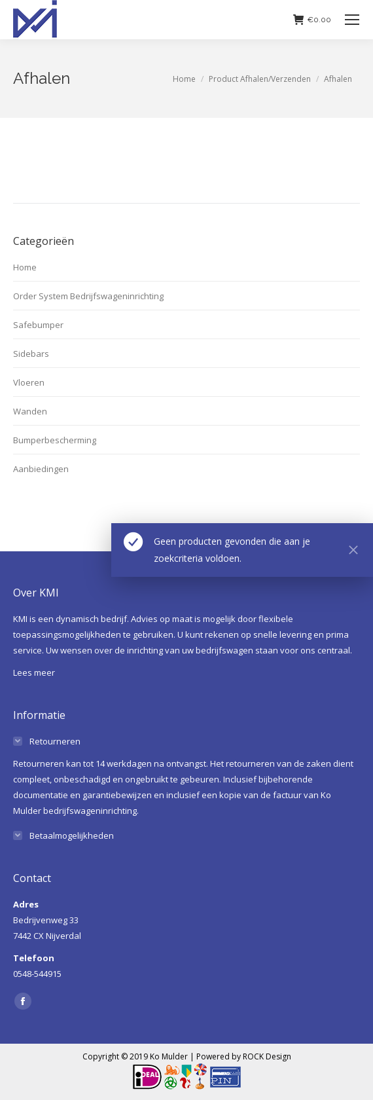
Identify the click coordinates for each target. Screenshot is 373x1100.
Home (25, 267)
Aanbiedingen (41, 469)
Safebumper (38, 325)
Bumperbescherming (54, 440)
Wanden (30, 411)
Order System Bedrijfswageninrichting (88, 296)
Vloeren (28, 382)
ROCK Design (267, 1056)
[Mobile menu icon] (352, 20)
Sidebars (31, 353)
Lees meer (34, 672)
